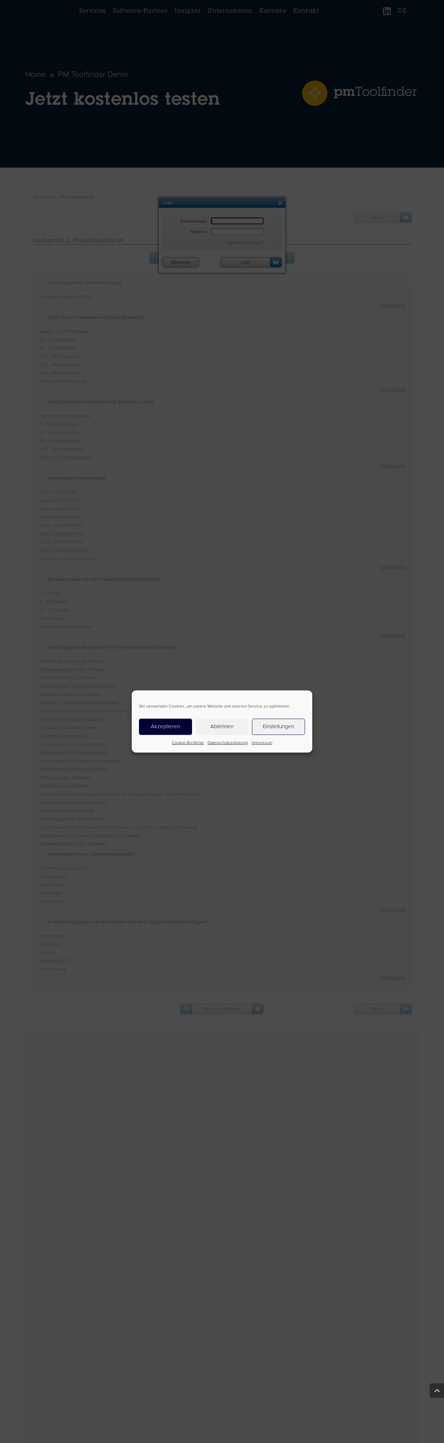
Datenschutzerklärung (228, 742)
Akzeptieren (165, 726)
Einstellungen (278, 726)
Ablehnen (222, 726)
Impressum (262, 742)
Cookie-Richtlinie (188, 742)
